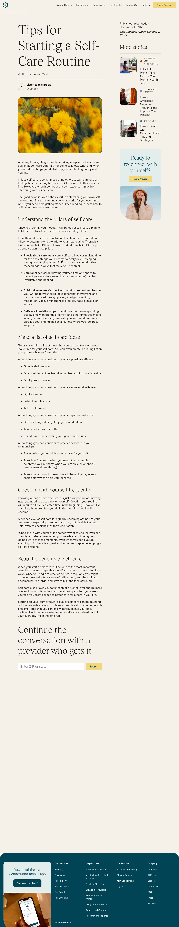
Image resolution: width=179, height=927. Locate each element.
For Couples (61, 892)
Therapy (59, 869)
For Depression (62, 886)
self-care (36, 165)
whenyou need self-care (45, 498)
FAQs (150, 892)
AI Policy (152, 875)
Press (150, 897)
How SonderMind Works (94, 897)
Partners (152, 903)
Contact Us (153, 886)
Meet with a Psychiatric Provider (97, 876)
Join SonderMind (125, 880)
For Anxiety (61, 880)
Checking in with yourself (35, 533)
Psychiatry (60, 875)
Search (93, 666)
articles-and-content (13, 12)
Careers (151, 880)
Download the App (28, 883)
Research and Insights (97, 915)
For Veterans (61, 897)
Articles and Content (96, 910)
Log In (120, 886)
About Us (152, 869)
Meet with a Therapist (97, 869)
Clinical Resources (126, 875)
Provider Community (127, 869)
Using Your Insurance (96, 904)
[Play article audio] (21, 86)
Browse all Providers (96, 889)
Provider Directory (95, 884)
